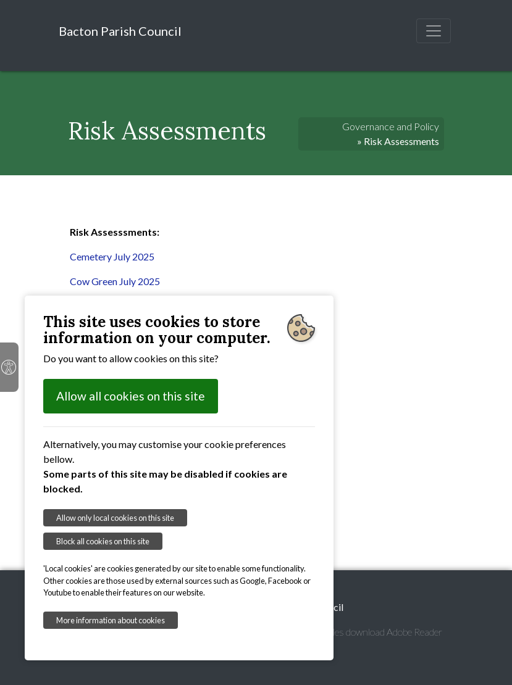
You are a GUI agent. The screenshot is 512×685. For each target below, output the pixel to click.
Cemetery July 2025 (112, 256)
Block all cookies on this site (102, 541)
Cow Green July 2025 (115, 281)
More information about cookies (110, 620)
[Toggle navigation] (433, 31)
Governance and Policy (390, 126)
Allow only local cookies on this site (115, 518)
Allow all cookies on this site (130, 396)
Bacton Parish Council (120, 30)
